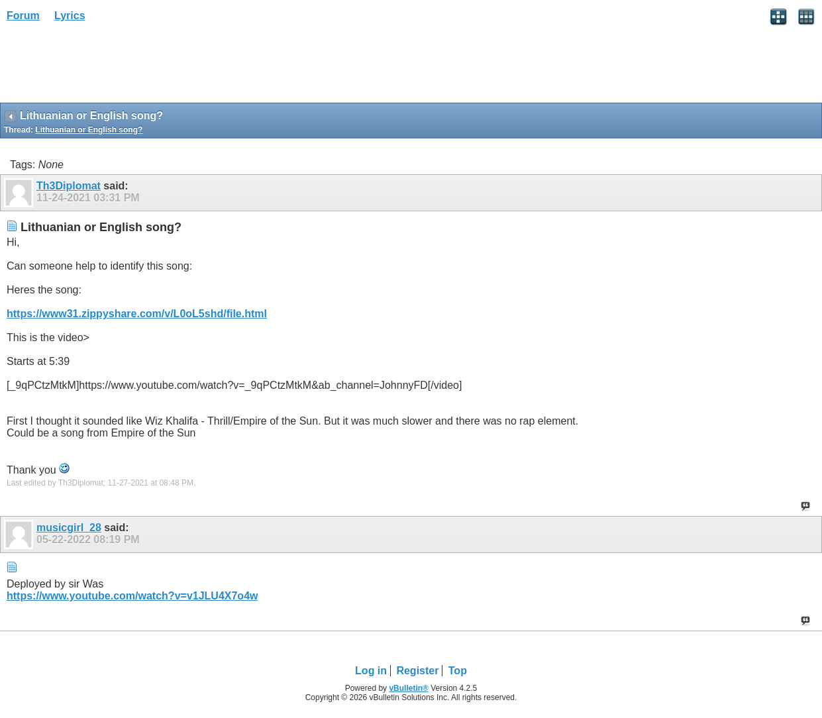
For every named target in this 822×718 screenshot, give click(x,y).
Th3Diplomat (68, 185)
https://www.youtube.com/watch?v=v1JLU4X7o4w (132, 595)
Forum (23, 15)
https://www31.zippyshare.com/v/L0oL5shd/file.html (137, 313)
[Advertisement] (106, 67)
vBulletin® (409, 688)
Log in (371, 670)
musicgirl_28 (68, 527)
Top (457, 670)
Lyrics (69, 15)
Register (417, 670)
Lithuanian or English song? (88, 129)
